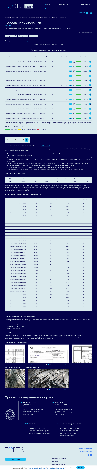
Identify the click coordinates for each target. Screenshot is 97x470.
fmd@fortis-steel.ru (63, 4)
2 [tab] (48, 364)
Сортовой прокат (45, 17)
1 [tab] (46, 364)
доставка (73, 8)
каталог (54, 8)
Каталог (14, 17)
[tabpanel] (48, 354)
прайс (66, 8)
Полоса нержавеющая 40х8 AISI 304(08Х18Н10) (18, 94)
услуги (61, 8)
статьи (37, 462)
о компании (81, 8)
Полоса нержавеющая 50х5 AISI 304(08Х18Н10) (18, 104)
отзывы (54, 451)
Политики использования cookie (37, 468)
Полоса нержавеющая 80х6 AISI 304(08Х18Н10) (18, 113)
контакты (89, 8)
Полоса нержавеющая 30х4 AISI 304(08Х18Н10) (18, 75)
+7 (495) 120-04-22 (86, 4)
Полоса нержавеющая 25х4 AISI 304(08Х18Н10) (18, 71)
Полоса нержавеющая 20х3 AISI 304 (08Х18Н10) (18, 61)
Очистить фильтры (85, 32)
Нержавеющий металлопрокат (28, 17)
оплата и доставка (40, 459)
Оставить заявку (15, 459)
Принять (80, 467)
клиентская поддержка (59, 464)
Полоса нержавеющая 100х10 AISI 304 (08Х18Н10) (19, 118)
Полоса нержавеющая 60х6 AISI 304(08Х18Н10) (18, 108)
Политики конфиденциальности (55, 468)
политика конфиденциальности (59, 457)
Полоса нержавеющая (59, 17)
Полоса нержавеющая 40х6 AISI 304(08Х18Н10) (18, 90)
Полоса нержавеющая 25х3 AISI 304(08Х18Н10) (18, 66)
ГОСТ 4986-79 (45, 145)
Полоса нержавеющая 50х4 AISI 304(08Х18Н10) (18, 99)
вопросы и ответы (57, 454)
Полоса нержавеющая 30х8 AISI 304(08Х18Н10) (18, 85)
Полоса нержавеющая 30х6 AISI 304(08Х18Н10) (18, 80)
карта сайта (55, 461)
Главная (7, 17)
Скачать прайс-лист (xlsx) (15, 140)
